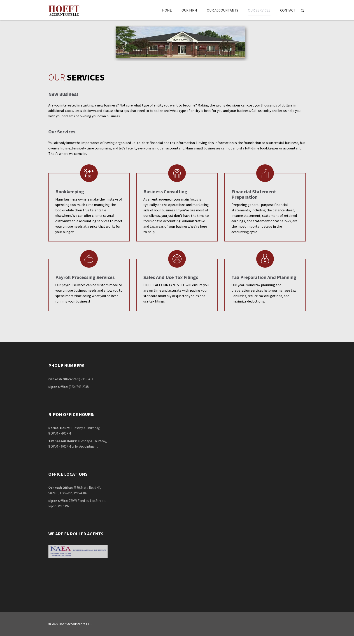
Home (167, 10)
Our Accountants (222, 10)
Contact (288, 10)
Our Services (259, 10)
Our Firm (189, 10)
